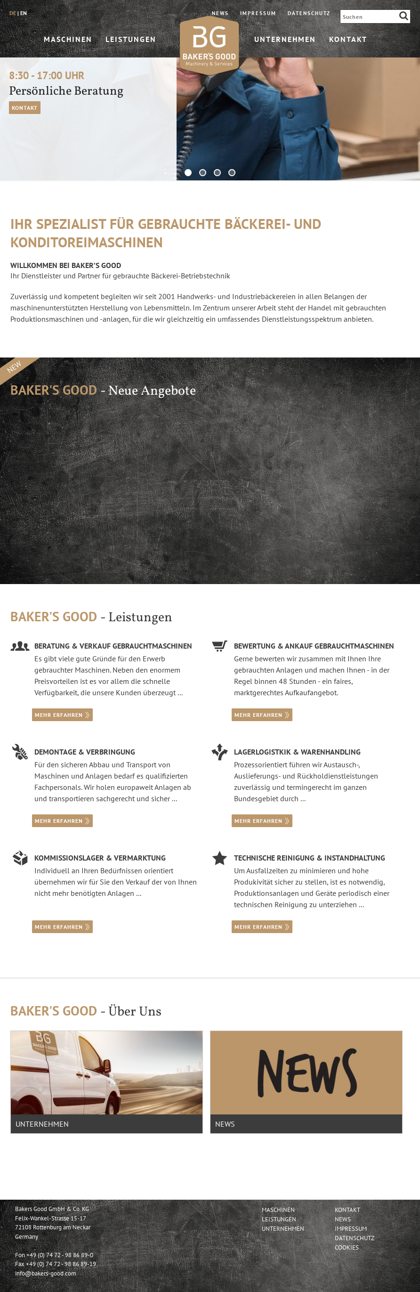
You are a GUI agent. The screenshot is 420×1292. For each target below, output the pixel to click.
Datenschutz (309, 13)
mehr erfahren (62, 714)
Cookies (347, 1247)
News (220, 13)
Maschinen (68, 39)
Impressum (258, 13)
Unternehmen (285, 39)
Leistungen (130, 39)
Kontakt (348, 39)
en (23, 12)
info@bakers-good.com (45, 1273)
